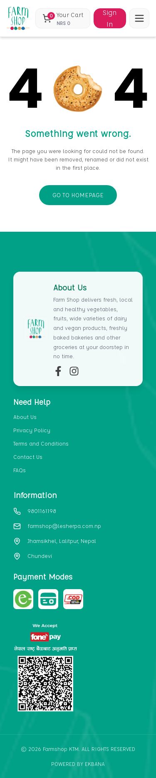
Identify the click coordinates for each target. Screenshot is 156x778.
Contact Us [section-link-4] (27, 456)
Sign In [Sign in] (109, 18)
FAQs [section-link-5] (19, 469)
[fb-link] (58, 371)
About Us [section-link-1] (25, 416)
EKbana (95, 763)
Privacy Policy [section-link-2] (31, 430)
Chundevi (39, 555)
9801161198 (41, 510)
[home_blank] (18, 18)
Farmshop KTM (61, 748)
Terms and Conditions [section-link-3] (41, 443)
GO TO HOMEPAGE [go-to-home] (78, 195)
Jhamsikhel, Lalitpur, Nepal (61, 540)
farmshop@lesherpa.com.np (64, 525)
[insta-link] (74, 371)
